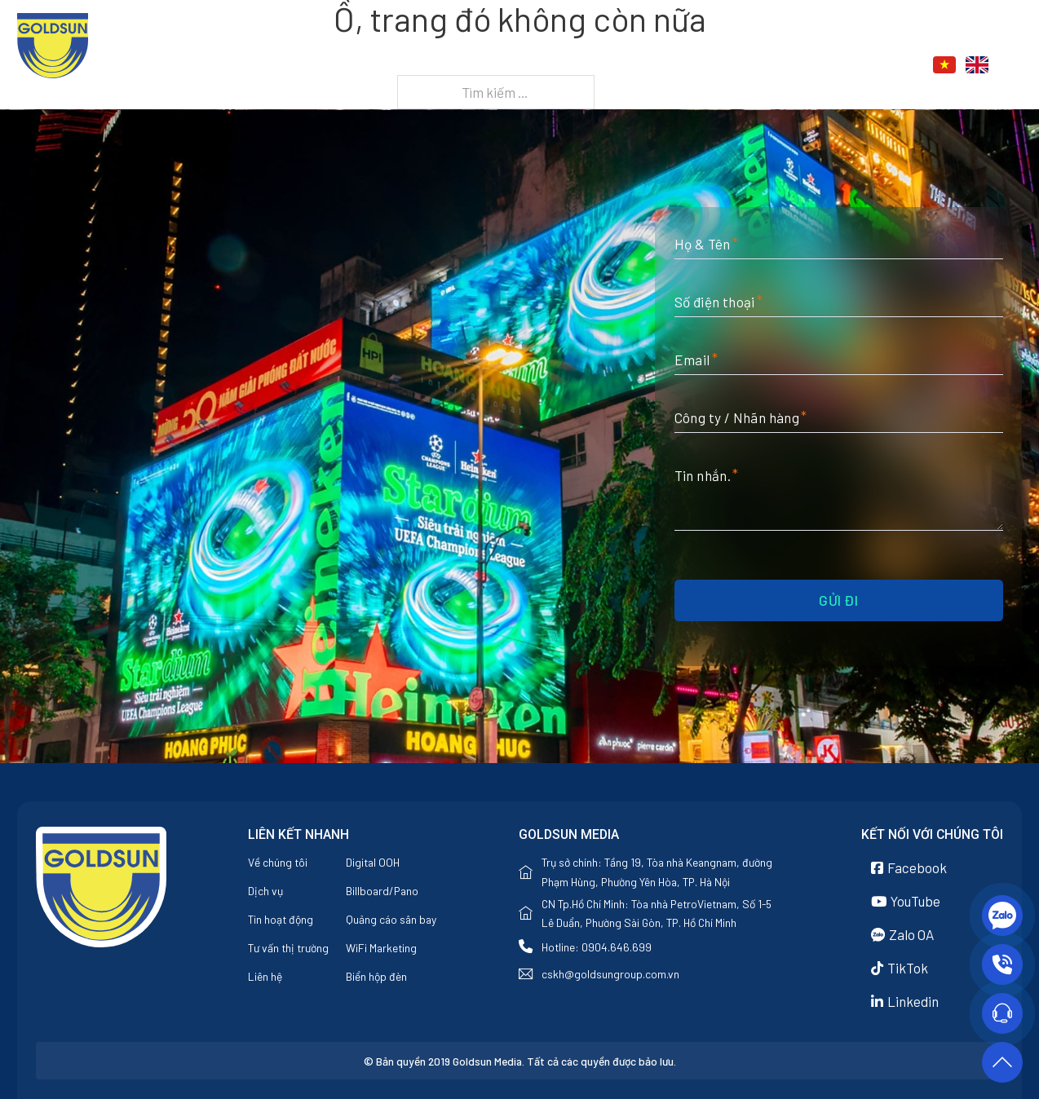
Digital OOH (373, 862)
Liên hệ (847, 66)
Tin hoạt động (280, 919)
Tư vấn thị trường (288, 948)
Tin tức (758, 66)
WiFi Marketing (381, 948)
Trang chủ (474, 66)
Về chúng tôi (576, 66)
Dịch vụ (667, 66)
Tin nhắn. (703, 475)
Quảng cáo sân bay (391, 919)
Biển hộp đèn (376, 976)
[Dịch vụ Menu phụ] (707, 66)
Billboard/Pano (382, 891)
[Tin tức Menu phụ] (798, 66)
